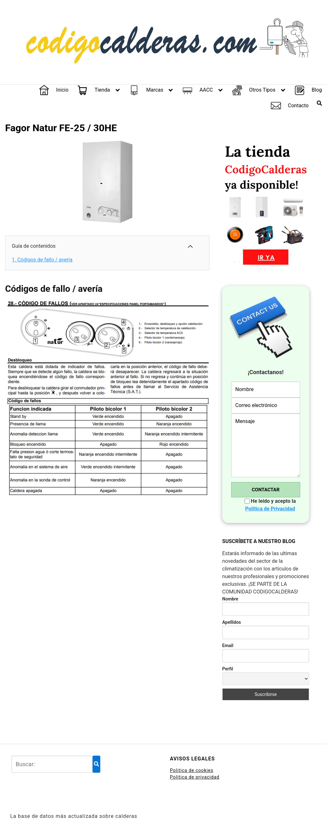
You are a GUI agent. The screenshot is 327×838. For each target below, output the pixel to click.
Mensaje (265, 445)
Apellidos (231, 622)
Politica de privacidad (194, 777)
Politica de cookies (191, 770)
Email (227, 645)
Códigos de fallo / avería (42, 260)
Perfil (227, 668)
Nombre (230, 598)
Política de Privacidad (270, 509)
